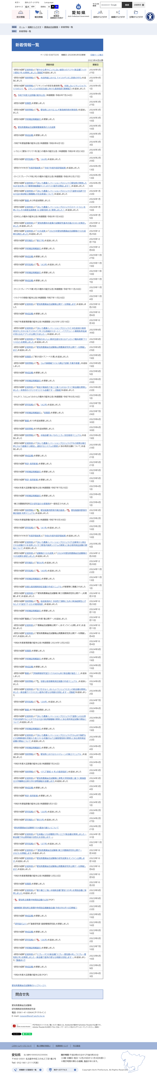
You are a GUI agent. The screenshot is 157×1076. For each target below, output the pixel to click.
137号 (44, 844)
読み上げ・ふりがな (32, 2)
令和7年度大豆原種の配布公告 (32, 95)
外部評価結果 (35, 168)
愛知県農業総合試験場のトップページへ (29, 985)
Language (49, 2)
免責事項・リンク (62, 1046)
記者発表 (29, 70)
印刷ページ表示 (96, 55)
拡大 (27, 7)
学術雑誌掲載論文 (33, 119)
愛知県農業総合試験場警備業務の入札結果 (36, 127)
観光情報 (39, 17)
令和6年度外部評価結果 (55, 536)
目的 (100, 17)
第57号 (40, 241)
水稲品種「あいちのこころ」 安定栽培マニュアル (61, 435)
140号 (44, 571)
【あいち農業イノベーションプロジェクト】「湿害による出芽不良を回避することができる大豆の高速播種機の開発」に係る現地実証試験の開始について (49, 719)
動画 (27, 200)
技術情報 (29, 78)
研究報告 (29, 241)
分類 (136, 17)
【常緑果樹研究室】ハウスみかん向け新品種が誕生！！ (56, 673)
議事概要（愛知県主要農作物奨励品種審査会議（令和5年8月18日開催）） (45, 908)
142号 (44, 405)
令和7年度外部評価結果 (55, 168)
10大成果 (41, 231)
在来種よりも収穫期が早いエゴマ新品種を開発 (57, 834)
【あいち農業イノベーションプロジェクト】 (54, 735)
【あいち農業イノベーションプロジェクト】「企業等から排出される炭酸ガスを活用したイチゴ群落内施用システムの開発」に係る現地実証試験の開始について (50, 545)
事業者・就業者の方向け (56, 17)
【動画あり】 (20, 960)
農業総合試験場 (51, 27)
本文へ (17, 2)
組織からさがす (34, 27)
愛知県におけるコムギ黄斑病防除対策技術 (59, 110)
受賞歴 (28, 103)
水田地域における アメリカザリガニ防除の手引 (61, 78)
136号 (44, 940)
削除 (33, 31)
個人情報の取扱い (44, 1046)
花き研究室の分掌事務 (40, 504)
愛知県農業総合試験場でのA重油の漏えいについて (36, 828)
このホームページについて (22, 1046)
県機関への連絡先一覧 (27, 1070)
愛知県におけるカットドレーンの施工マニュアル (61, 754)
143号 (44, 265)
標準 (32, 7)
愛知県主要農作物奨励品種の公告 (33, 900)
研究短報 (29, 159)
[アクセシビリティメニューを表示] (150, 16)
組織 (118, 17)
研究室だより (21, 924)
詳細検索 (137, 5)
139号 (44, 702)
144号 (44, 159)
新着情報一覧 (25, 31)
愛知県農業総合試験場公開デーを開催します (56, 304)
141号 (43, 528)
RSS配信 (76, 1046)
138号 (44, 812)
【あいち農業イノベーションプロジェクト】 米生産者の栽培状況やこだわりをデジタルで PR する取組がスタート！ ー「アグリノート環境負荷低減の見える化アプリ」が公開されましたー (50, 331)
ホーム (22, 27)
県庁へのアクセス (60, 1070)
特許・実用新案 (31, 464)
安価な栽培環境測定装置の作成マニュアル (43, 587)
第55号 (40, 820)
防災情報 (21, 17)
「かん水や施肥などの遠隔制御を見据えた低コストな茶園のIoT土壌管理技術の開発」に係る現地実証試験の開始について (49, 738)
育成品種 (29, 135)
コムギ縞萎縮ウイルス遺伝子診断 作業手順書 (60, 363)
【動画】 (40, 73)
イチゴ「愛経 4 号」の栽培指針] (54, 772)
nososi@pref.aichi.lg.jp (32, 1016)
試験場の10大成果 (45, 553)
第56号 (40, 563)
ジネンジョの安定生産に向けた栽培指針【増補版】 (49, 89)
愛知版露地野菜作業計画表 (52, 510)
